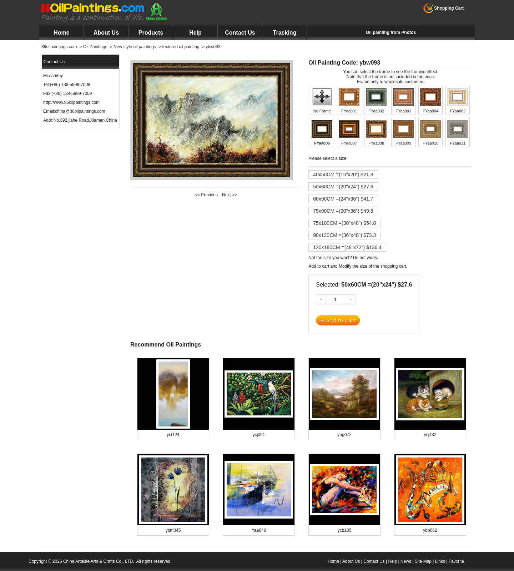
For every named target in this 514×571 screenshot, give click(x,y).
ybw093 (213, 46)
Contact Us (240, 33)
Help (195, 33)
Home (61, 33)
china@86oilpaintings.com (80, 111)
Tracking (285, 33)
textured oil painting (181, 46)
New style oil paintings (135, 46)
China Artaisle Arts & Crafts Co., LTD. (98, 561)
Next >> (229, 194)
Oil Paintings (95, 46)
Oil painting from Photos (391, 32)
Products (150, 33)
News (405, 561)
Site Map (423, 561)
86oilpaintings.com (59, 46)
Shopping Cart (443, 8)
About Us (106, 33)
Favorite (456, 561)
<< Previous (206, 194)
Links (440, 561)
